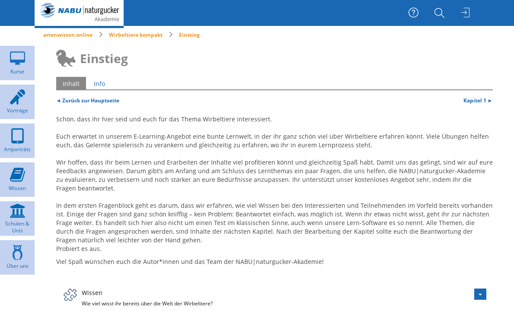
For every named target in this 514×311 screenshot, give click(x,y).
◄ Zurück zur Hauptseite (88, 100)
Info (99, 83)
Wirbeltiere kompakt (136, 34)
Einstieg (189, 34)
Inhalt (71, 83)
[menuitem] (440, 13)
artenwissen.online (68, 34)
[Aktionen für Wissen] (480, 294)
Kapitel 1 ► (478, 100)
